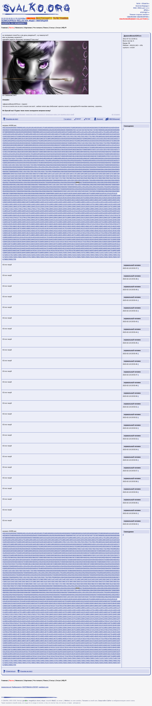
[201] (59, 138)
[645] (44, 169)
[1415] (54, 228)
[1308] (41, 220)
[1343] (82, 222)
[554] (63, 162)
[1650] (59, 248)
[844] (70, 182)
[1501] (91, 235)
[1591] (27, 244)
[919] (110, 187)
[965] (44, 191)
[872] (55, 184)
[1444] (68, 231)
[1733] (82, 255)
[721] (88, 173)
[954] (4, 191)
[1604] (86, 244)
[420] (41, 154)
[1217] (100, 211)
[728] (114, 173)
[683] (66, 171)
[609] (30, 167)
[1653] (72, 248)
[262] (48, 143)
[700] (11, 173)
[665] (118, 169)
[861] (15, 184)
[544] (26, 162)
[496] (85, 158)
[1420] (77, 228)
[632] (114, 167)
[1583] (109, 241)
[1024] (50, 195)
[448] (26, 156)
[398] (77, 151)
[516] (41, 160)
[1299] (118, 217)
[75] (87, 130)
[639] (22, 169)
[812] (70, 180)
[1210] (68, 211)
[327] (52, 147)
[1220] (113, 211)
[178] (92, 136)
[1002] (65, 193)
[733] (15, 176)
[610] (34, 167)
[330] (63, 147)
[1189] (91, 209)
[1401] (109, 226)
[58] (40, 130)
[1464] (41, 233)
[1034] (95, 195)
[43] (115, 127)
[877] (74, 184)
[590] (77, 165)
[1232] (50, 213)
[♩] (14, 18)
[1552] (86, 239)
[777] (59, 178)
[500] (99, 158)
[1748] (32, 257)
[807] (52, 180)
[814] (77, 180)
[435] (96, 154)
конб (72, 114)
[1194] (113, 209)
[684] (70, 171)
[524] (70, 160)
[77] (93, 130)
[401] (88, 151)
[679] (52, 171)
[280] (114, 143)
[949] (103, 189)
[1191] (100, 209)
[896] (26, 187)
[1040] (4, 198)
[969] (59, 191)
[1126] (41, 204)
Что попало (37, 28)
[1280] (32, 217)
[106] (62, 132)
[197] (44, 138)
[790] (107, 178)
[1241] (91, 213)
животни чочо (31, 114)
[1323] (109, 220)
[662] (107, 169)
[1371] (91, 224)
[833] (30, 182)
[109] (73, 132)
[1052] (59, 198)
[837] (44, 182)
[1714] (113, 252)
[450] (34, 156)
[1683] (91, 250)
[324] (41, 147)
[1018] (23, 195)
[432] (85, 154)
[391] (52, 151)
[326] (48, 147)
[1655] (82, 248)
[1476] (95, 233)
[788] (99, 178)
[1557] (109, 239)
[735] (22, 176)
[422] (48, 154)
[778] (63, 178)
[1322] (104, 220)
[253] (15, 143)
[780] (70, 178)
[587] (66, 165)
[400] (85, 151)
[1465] (45, 233)
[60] (45, 130)
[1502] (95, 235)
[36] (95, 127)
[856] (114, 182)
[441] (118, 154)
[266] (63, 143)
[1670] (32, 250)
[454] (48, 156)
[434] (92, 154)
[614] (48, 167)
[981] (103, 191)
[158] (19, 136)
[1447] (82, 231)
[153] (118, 134)
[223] (22, 141)
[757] (103, 176)
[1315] (72, 220)
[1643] (27, 248)
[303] (81, 145)
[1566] (32, 241)
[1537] (18, 239)
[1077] (54, 200)
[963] (37, 191)
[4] (9, 18)
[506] (4, 160)
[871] (52, 184)
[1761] (91, 257)
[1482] (4, 235)
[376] (114, 149)
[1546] (59, 239)
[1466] (50, 233)
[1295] (100, 217)
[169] (59, 136)
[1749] (36, 257)
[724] (99, 173)
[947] (96, 189)
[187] (8, 138)
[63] (54, 130)
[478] (19, 158)
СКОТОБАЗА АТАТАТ (30, 687)
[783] (81, 178)
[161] (30, 136)
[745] (59, 176)
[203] (66, 138)
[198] (48, 138)
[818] (92, 180)
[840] (55, 182)
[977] (88, 191)
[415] (22, 154)
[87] (3, 132)
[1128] (50, 204)
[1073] (36, 200)
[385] (30, 151)
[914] (92, 187)
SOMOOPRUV (8, 20)
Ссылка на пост (12, 119)
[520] (55, 160)
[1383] (27, 226)
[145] (88, 134)
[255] (22, 143)
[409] (118, 151)
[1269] (100, 215)
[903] (52, 187)
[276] (99, 143)
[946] (92, 189)
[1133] (72, 204)
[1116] (113, 202)
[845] (74, 182)
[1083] (82, 200)
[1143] (118, 204)
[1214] (86, 211)
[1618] (32, 246)
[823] (110, 180)
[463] (81, 156)
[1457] (9, 233)
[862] (19, 184)
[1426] (104, 228)
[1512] (23, 237)
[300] (70, 145)
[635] (8, 169)
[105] (59, 132)
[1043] (18, 198)
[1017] (18, 195)
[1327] (9, 222)
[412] (11, 154)
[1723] (36, 255)
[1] (2, 18)
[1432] (14, 231)
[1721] (27, 255)
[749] (74, 176)
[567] (110, 162)
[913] (88, 187)
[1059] (91, 198)
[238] (77, 141)
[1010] (101, 193)
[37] (98, 127)
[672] (26, 171)
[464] (85, 156)
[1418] (68, 228)
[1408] (23, 228)
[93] (20, 132)
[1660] (104, 248)
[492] (70, 158)
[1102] (50, 202)
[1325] (118, 220)
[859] (8, 184)
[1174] (23, 209)
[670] (19, 171)
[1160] (77, 206)
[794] (4, 180)
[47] (9, 130)
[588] (70, 165)
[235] (66, 141)
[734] (19, 176)
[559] (81, 162)
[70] (73, 130)
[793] (118, 178)
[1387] (45, 226)
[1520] (59, 237)
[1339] (63, 222)
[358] (48, 149)
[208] (85, 138)
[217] (118, 138)
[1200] (23, 211)
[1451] (100, 231)
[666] (4, 171)
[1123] (27, 204)
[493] (74, 158)
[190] (19, 138)
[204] (70, 138)
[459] (66, 156)
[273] (88, 143)
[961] (30, 191)
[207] (81, 138)
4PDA (146, 10)
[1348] (104, 222)
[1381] (18, 226)
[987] (8, 193)
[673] (30, 171)
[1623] (54, 246)
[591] (81, 165)
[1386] (41, 226)
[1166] (104, 206)
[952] (114, 189)
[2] (5, 18)
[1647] (45, 248)
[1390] (59, 226)
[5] (12, 18)
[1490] (41, 235)
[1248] (4, 215)
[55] (31, 130)
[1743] (9, 257)
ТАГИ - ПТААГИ (142, 3)
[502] (107, 158)
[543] (22, 162)
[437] (103, 154)
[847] (81, 182)
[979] (96, 191)
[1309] (45, 220)
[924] (11, 189)
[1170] (4, 209)
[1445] (72, 231)
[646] (48, 169)
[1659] (100, 248)
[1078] (59, 200)
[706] (34, 173)
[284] (11, 145)
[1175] (27, 209)
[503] (110, 158)
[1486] (23, 235)
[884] (99, 184)
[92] (17, 132)
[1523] (72, 237)
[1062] (104, 198)
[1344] (86, 222)
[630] (107, 167)
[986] (4, 193)
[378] (4, 151)
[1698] (41, 252)
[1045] (27, 198)
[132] (41, 134)
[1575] (72, 241)
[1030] (77, 195)
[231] (52, 141)
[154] (4, 136)
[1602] (77, 244)
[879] (81, 184)
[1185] (72, 209)
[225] (30, 141)
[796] (11, 180)
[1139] (100, 204)
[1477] (100, 233)
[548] (41, 162)
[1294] (95, 217)
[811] (66, 180)
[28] (73, 127)
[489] (59, 158)
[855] (110, 182)
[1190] (95, 209)
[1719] (18, 255)
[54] (29, 130)
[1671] (36, 250)
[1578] (86, 241)
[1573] (63, 241)
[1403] (118, 226)
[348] (11, 149)
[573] (15, 165)
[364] (70, 149)
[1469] (63, 233)
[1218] (104, 211)
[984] (114, 191)
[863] (22, 184)
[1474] (86, 233)
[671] (22, 171)
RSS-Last (141, 8)
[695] (110, 171)
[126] (19, 134)
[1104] (59, 202)
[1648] (50, 248)
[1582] (104, 241)
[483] (37, 158)
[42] (112, 127)
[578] (34, 165)
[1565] (27, 241)
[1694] (23, 252)
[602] (4, 167)
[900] (41, 187)
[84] (112, 130)
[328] (55, 147)
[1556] (104, 239)
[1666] (14, 250)
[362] (63, 149)
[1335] (45, 222)
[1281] (36, 217)
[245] (103, 141)
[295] (52, 145)
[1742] (4, 257)
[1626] (68, 246)
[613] (44, 167)
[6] (15, 127)
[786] (92, 178)
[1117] (118, 202)
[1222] (4, 213)
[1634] (104, 246)
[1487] (27, 235)
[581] (44, 165)
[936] (55, 189)
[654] (77, 169)
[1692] (14, 252)
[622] (77, 167)
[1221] (118, 211)
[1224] (14, 213)
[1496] (68, 235)
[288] (26, 145)
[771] (37, 178)
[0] (3, 127)
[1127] (45, 204)
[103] (51, 132)
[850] (92, 182)
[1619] (36, 246)
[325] (44, 147)
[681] (59, 171)
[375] (110, 149)
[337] (88, 147)
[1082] (77, 200)
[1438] (41, 231)
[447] (22, 156)
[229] (44, 141)
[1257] (45, 215)
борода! (100, 119)
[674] (34, 171)
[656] (85, 169)
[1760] (86, 257)
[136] (55, 134)
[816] (85, 180)
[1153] (45, 206)
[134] (48, 134)
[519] (52, 160)
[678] (48, 171)
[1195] (118, 209)
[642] (34, 169)
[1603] (82, 244)
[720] (85, 173)
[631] (110, 167)
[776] (55, 178)
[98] (34, 132)
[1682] (86, 250)
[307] (96, 145)
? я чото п (67, 119)
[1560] (4, 241)
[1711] (100, 252)
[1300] (4, 220)
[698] (4, 173)
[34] (90, 127)
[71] (76, 130)
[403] (96, 151)
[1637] (118, 246)
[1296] (104, 217)
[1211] (72, 211)
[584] (55, 165)
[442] (4, 156)
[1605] (91, 244)
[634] (4, 169)
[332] (70, 147)
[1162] (86, 206)
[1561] (9, 241)
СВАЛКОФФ (131, 17)
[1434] (23, 231)
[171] (66, 136)
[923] (8, 189)
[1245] (109, 213)
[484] (41, 158)
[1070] (23, 200)
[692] (99, 171)
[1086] (95, 200)
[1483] (9, 235)
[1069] (18, 200)
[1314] (68, 220)
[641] (30, 169)
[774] (48, 178)
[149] (103, 134)
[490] (63, 158)
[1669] (27, 250)
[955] (8, 191)
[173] (74, 136)
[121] (117, 132)
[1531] (109, 237)
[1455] (118, 231)
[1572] (59, 241)
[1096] (23, 202)
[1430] (4, 231)
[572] (11, 165)
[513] (30, 160)
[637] (15, 169)
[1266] (86, 215)
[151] (110, 134)
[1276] (14, 217)
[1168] (113, 206)
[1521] (63, 237)
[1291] (82, 217)
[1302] (14, 220)
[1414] (50, 228)
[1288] (68, 217)
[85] (115, 130)
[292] (41, 145)
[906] (63, 187)
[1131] (63, 204)
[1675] (54, 250)
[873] (59, 184)
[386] (34, 151)
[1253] (27, 215)
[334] (77, 147)
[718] (77, 173)
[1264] (77, 215)
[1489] (36, 235)
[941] (74, 189)
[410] (4, 154)
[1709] (91, 252)
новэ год (56, 114)
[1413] (45, 228)
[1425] (100, 228)
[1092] (4, 202)
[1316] (77, 220)
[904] (55, 187)
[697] (118, 171)
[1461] (27, 233)
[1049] (45, 198)
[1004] (74, 193)
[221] (15, 141)
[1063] (109, 198)
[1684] (95, 250)
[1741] (118, 255)
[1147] (18, 206)
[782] (77, 178)
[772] (41, 178)
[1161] (82, 206)
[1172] (14, 209)
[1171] (9, 209)
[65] (59, 130)
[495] (81, 158)
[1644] (32, 248)
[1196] (4, 211)
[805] (44, 180)
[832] (26, 182)
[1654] (77, 248)
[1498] (77, 235)
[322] (34, 147)
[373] (103, 149)
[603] (8, 167)
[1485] (18, 235)
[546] (34, 162)
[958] (19, 191)
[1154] (50, 206)
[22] (56, 127)
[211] (96, 138)
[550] (48, 162)
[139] (66, 134)
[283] (8, 145)
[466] (92, 156)
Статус (52, 28)
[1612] (4, 246)
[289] (30, 145)
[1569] (45, 241)
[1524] (77, 237)
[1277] (18, 217)
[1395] (82, 226)
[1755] (63, 257)
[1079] (63, 200)
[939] (66, 189)
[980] (99, 191)
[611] (37, 167)
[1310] (50, 220)
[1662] (113, 248)
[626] (92, 167)
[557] (74, 162)
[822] (107, 180)
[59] (42, 130)
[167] (52, 136)
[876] (70, 184)
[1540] (32, 239)
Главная (4, 28)
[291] (37, 145)
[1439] (45, 231)
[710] (48, 173)
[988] (11, 193)
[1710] (95, 252)
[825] (118, 180)
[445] (15, 156)
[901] (44, 187)
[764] (11, 178)
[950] (107, 189)
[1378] (4, 226)
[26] (67, 127)
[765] (15, 178)
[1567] (36, 241)
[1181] (54, 209)
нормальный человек (132, 265)
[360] (55, 149)
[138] (63, 134)
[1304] (23, 220)
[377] (118, 149)
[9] (21, 127)
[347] (8, 149)
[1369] (82, 224)
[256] (26, 143)
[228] (41, 141)
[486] (48, 158)
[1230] (41, 213)
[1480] (113, 233)
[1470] (68, 233)
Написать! (19, 28)
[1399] (100, 226)
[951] (110, 189)
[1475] (91, 233)
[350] (19, 149)
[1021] (36, 195)
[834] (34, 182)
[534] (107, 160)
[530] (92, 160)
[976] (85, 191)
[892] (11, 187)
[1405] (9, 228)
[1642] (23, 248)
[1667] (18, 250)
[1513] (27, 237)
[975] (81, 191)
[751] (81, 176)
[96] (29, 132)
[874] (63, 184)
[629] (103, 167)
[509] (15, 160)
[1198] (14, 211)
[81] (104, 130)
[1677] (63, 250)
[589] (74, 165)
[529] (88, 160)
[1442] (59, 231)
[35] (92, 127)
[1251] (18, 215)
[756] (99, 176)
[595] (96, 165)
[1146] (14, 206)
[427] (66, 154)
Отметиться (10, 671)
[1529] (100, 237)
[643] (37, 169)
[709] (44, 173)
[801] (30, 180)
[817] (88, 180)
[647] (52, 169)
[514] (34, 160)
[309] (103, 145)
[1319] (91, 220)
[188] (11, 138)
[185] (118, 136)
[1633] (100, 246)
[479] (22, 158)
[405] (103, 151)
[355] (37, 149)
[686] (77, 171)
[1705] (72, 252)
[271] (81, 143)
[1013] (115, 193)
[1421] (82, 228)
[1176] (32, 209)
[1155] (54, 206)
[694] (107, 171)
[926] (19, 189)
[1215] (91, 211)
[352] (26, 149)
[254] (19, 143)
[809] (59, 180)
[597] (103, 165)
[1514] (32, 237)
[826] (4, 182)
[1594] (41, 244)
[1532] (113, 237)
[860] (11, 184)
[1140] (104, 204)
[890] (4, 187)
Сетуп (58, 28)
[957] (15, 191)
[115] (95, 132)
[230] (48, 141)
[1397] (91, 226)
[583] (52, 165)
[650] (63, 169)
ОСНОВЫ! (22, 18)
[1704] (68, 252)
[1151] (36, 206)
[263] (52, 143)
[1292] (86, 217)
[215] (110, 138)
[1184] (68, 209)
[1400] (104, 226)
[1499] (82, 235)
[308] (99, 145)
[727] (110, 173)
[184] (114, 136)
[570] (4, 165)
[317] (15, 147)
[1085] (91, 200)
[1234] (59, 213)
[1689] (118, 250)
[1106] (68, 202)
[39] (104, 127)
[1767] (118, 257)
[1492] (50, 235)
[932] (41, 189)
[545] (30, 162)
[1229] (36, 213)
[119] (110, 132)
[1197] (9, 211)
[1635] (109, 246)
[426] (63, 154)
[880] (85, 184)
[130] (34, 134)
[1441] (54, 231)
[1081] (72, 200)
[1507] (118, 235)
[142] (77, 134)
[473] (118, 156)
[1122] (23, 204)
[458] (63, 156)
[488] (55, 158)
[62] (51, 130)
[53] (26, 130)
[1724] (41, 255)
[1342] (77, 222)
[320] (26, 147)
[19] (48, 127)
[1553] (91, 239)
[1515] (36, 237)
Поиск (45, 28)
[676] (41, 171)
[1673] (45, 250)
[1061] (100, 198)
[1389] (54, 226)
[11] (25, 127)
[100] (40, 132)
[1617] (27, 246)
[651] (66, 169)
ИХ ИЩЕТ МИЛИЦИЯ (36, 20)
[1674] (50, 250)
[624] (85, 167)
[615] (52, 167)
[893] (15, 187)
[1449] (91, 231)
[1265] (82, 215)
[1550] (77, 239)
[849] (88, 182)
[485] (44, 158)
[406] (107, 151)
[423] (52, 154)
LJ (147, 8)
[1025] (54, 195)
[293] (44, 145)
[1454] (113, 231)
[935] (52, 189)
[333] (74, 147)
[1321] (100, 220)
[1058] (86, 198)
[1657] (91, 248)
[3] (7, 18)
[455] (52, 156)
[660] (99, 169)
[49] (15, 130)
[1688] (113, 250)
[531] (96, 160)
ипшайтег (13, 114)
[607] (22, 167)
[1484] (14, 235)
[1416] (59, 228)
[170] (63, 136)
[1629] (82, 246)
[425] (59, 154)
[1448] (86, 231)
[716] (70, 173)
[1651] (63, 248)
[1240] (86, 213)
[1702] (59, 252)
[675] (37, 171)
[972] (70, 191)
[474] (4, 158)
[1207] (54, 211)
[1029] (72, 195)
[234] (63, 141)
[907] (66, 187)
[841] (59, 182)
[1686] (104, 250)
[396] (70, 151)
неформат (22, 114)
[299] (66, 145)
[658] (92, 169)
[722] (92, 173)
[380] (11, 151)
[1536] (14, 239)
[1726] (50, 255)
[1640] (14, 248)
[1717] (9, 255)
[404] (99, 151)
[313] (118, 145)
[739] (37, 176)
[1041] (9, 198)
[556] (70, 162)
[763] (8, 178)
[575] (22, 165)
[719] (81, 173)
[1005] (78, 193)
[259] (37, 143)
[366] (77, 149)
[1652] (68, 248)
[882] (92, 184)
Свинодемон (129, 126)
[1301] (9, 220)
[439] (110, 154)
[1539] (27, 239)
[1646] (41, 248)
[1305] (27, 220)
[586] (63, 165)
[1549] (72, 239)
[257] (30, 143)
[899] (37, 187)
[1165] (100, 206)
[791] (110, 178)
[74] (84, 130)
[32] (84, 127)
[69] (70, 130)
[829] (15, 182)
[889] (118, 184)
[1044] (23, 198)
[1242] (95, 213)
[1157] (63, 206)
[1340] (68, 222)
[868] (41, 184)
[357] (44, 149)
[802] (34, 180)
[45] (3, 130)
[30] (78, 127)
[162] (34, 136)
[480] (26, 158)
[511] (22, 160)
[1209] (63, 211)
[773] (44, 178)
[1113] (100, 202)
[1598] (59, 244)
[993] (30, 193)
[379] (8, 151)
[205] (74, 138)
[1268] (95, 215)
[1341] (72, 222)
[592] (85, 165)
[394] (63, 151)
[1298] (113, 217)
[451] (37, 156)
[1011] (106, 193)
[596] (99, 165)
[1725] (45, 255)
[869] (44, 184)
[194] (34, 138)
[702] (19, 173)
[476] (11, 158)
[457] (59, 156)
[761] (118, 176)
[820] (99, 180)
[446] (19, 156)
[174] (77, 136)
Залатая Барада (141, 6)
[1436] (32, 231)
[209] (88, 138)
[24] (62, 127)
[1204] (41, 211)
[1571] (54, 241)
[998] (48, 193)
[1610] (113, 244)
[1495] (63, 235)
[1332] (32, 222)
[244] (99, 141)
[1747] (27, 257)
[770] (34, 178)
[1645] (36, 248)
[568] (114, 162)
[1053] (63, 198)
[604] (11, 167)
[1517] (45, 237)
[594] (92, 165)
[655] (81, 169)
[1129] (54, 204)
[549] (44, 162)
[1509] (9, 237)
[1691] (9, 252)
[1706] (77, 252)
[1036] (104, 195)
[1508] (4, 237)
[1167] (109, 206)
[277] (103, 143)
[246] (107, 141)
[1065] (118, 198)
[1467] (54, 233)
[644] (41, 169)
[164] (41, 136)
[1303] (18, 220)
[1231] (45, 213)
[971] (66, 191)
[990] (19, 193)
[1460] (23, 233)
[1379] (9, 226)
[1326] (4, 222)
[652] (70, 169)
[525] (74, 160)
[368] (85, 149)
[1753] (54, 257)
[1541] (36, 239)
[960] (26, 191)
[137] (59, 134)
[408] (114, 151)
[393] (59, 151)
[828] (11, 182)
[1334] (41, 222)
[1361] (45, 224)
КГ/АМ (88, 119)
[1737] (100, 255)
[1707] (82, 252)
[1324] (113, 220)
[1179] (45, 209)
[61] (48, 130)
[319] (22, 147)
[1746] (23, 257)
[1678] (68, 250)
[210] (92, 138)
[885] (103, 184)
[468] (99, 156)
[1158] (68, 206)
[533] (103, 160)
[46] (6, 130)
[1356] (23, 224)
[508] (11, 160)
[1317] (82, 220)
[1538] (23, 239)
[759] (110, 176)
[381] (15, 151)
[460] (70, 156)
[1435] (27, 231)
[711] (52, 173)
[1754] (59, 257)
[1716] (4, 255)
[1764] (104, 257)
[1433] (18, 231)
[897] (30, 187)
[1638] (4, 248)
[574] (19, 165)
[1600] (68, 244)
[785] (88, 178)
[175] (81, 136)
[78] (96, 130)
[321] (30, 147)
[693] (103, 171)
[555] (66, 162)
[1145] (9, 206)
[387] (37, 151)
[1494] (59, 235)
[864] (26, 184)
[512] (26, 160)
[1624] (59, 246)
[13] (31, 127)
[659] (96, 169)
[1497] (72, 235)
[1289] (72, 217)
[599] (110, 165)
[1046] (32, 198)
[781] (74, 178)
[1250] (14, 215)
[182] (107, 136)
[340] (99, 147)
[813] (74, 180)
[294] (48, 145)
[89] (9, 132)
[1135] (82, 204)
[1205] (45, 211)
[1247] (118, 213)
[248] (114, 141)
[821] (103, 180)
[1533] (118, 237)
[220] (11, 141)
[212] (99, 138)
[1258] (50, 215)
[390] (48, 151)
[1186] (77, 209)
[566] (107, 162)
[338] (92, 147)
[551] (52, 162)
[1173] (18, 209)
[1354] (14, 224)
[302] (77, 145)
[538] (4, 162)
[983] (110, 191)
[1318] (86, 220)
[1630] (86, 246)
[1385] (36, 226)
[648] (55, 169)
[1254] (32, 215)
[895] (22, 187)
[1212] (77, 211)
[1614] (14, 246)
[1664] (4, 250)
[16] (39, 127)
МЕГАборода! (114, 119)
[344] (114, 147)
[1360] (41, 224)
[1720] (23, 255)
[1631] (91, 246)
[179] (96, 136)
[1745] (18, 257)
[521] (59, 160)
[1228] (32, 213)
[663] (110, 169)
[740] (41, 176)
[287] (22, 145)
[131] (37, 134)
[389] (44, 151)
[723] (96, 173)
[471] (110, 156)
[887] (110, 184)
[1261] (63, 215)
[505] (118, 158)
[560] (85, 162)
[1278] (23, 217)
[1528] (95, 237)
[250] (4, 143)
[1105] (63, 202)
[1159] (72, 206)
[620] (70, 167)
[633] (118, 167)
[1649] (54, 248)
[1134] (77, 204)
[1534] (4, 239)
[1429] (118, 228)
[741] (44, 176)
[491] (66, 158)
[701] (15, 173)
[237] (74, 141)
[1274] (4, 217)
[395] (66, 151)
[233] (59, 141)
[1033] (91, 195)
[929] (30, 189)
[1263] (72, 215)
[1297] (109, 217)
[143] (81, 134)
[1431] (9, 231)
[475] (8, 158)
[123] (8, 134)
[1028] (68, 195)
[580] (41, 165)
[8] (19, 127)
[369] (88, 149)
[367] (81, 149)
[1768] (4, 259)
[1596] (50, 244)
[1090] (113, 200)
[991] (22, 193)
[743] (52, 176)
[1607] (100, 244)
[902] (48, 187)
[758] (107, 176)
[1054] (68, 198)
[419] (37, 154)
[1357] (27, 224)
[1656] (86, 248)
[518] (48, 160)
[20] (50, 127)
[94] (23, 132)
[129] (30, 134)
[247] (110, 141)
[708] (41, 173)
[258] (34, 143)
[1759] (82, 257)
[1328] (14, 222)
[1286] (59, 217)
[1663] (118, 248)
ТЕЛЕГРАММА (60, 18)
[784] (85, 178)
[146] (92, 134)
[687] (81, 171)
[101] (44, 132)
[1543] (45, 239)
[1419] (72, 228)
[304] (85, 145)
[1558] (113, 239)
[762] (4, 178)
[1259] (54, 215)
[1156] (59, 206)
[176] (85, 136)
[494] (77, 158)
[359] (52, 149)
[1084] (86, 200)
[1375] (109, 224)
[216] (114, 138)
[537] (118, 160)
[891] (8, 187)
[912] (85, 187)
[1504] (104, 235)
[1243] (100, 213)
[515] (37, 160)
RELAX (21, 20)
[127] (22, 134)
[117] (103, 132)
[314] (4, 147)
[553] (59, 162)
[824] (114, 180)
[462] (77, 156)
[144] (85, 134)
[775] (52, 178)
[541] (15, 162)
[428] (70, 154)
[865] (30, 184)
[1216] (95, 211)
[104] (55, 132)
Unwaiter (132, 47)
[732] (11, 176)
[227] (37, 141)
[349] (15, 149)
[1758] (77, 257)
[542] (19, 162)
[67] (65, 130)
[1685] (100, 250)
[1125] (36, 204)
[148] (99, 134)
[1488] (32, 235)
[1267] (91, 215)
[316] (11, 147)
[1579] (91, 241)
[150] (107, 134)
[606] (19, 167)
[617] (59, 167)
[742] (48, 176)
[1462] (32, 233)
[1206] (50, 211)
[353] (30, 149)
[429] (74, 154)
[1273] (118, 215)
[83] (109, 130)
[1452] (104, 231)
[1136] (86, 204)
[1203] (36, 211)
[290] (34, 145)
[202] (63, 138)
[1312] (59, 220)
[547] (37, 162)
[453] (44, 156)
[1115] (109, 202)
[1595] (45, 244)
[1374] (104, 224)
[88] (6, 132)
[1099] (36, 202)
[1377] (118, 224)
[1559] (118, 239)
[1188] (86, 209)
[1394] (77, 226)
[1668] (23, 250)
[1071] (27, 200)
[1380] (14, 226)
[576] (26, 165)
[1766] (113, 257)
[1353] (9, 224)
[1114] (104, 202)
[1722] (32, 255)
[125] (15, 134)
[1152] (41, 206)
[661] (103, 169)
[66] (62, 130)
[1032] (86, 195)
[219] (8, 141)
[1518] (50, 237)
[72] (79, 130)
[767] (22, 178)
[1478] (104, 233)
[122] (4, 134)
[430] (77, 154)
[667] (8, 171)
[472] (114, 156)
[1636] (113, 246)
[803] (37, 180)
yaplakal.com (43, 687)
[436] (99, 154)
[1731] (72, 255)
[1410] (32, 228)
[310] (107, 145)
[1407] (18, 228)
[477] (15, 158)
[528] (85, 160)
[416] (26, 154)
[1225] (18, 213)
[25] (64, 127)
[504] (114, 158)
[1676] (59, 250)
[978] (92, 191)
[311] (110, 145)
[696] (114, 171)
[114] (92, 132)
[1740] (113, 255)
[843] (66, 182)
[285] (15, 145)
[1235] (63, 213)
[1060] (95, 198)
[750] (77, 176)
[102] (48, 132)
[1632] (95, 246)
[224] (26, 141)
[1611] (118, 244)
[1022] (41, 195)
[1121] (18, 204)
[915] (96, 187)
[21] (53, 127)
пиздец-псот (65, 114)
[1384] (32, 226)
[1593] (36, 244)
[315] (8, 147)
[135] (52, 134)
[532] (99, 160)
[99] (37, 132)
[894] (19, 187)
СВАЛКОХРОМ (142, 17)
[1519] (54, 237)
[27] (70, 127)
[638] (19, 169)
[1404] (4, 228)
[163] (37, 136)
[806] (48, 180)
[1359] (36, 224)
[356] (41, 149)
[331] (66, 147)
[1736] (95, 255)
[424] (55, 154)
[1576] (77, 241)
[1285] (54, 217)
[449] (30, 156)
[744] (55, 176)
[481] (30, 158)
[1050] (50, 198)
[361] (59, 149)
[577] (30, 165)
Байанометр (17, 687)
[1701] (54, 252)
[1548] (68, 239)
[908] (70, 187)
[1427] (109, 228)
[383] (22, 151)
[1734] (86, 255)
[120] (114, 132)
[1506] (113, 235)
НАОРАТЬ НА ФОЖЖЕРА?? (14, 23)
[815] (81, 180)
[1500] (86, 235)
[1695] (27, 252)
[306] (92, 145)
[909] (74, 187)
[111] (81, 132)
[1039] (118, 195)
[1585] (118, 241)
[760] (114, 176)
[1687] (109, 250)
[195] (37, 138)
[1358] (32, 224)
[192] (26, 138)
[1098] (32, 202)
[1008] (92, 193)
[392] (55, 151)
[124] (11, 134)
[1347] (100, 222)
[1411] (36, 228)
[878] (77, 184)
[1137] (91, 204)
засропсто (41, 114)
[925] (15, 189)
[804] (41, 180)
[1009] (97, 193)
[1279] (27, 217)
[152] (114, 134)
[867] (37, 184)
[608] (26, 167)
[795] (8, 180)
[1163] (91, 206)
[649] (59, 169)
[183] (110, 136)
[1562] (14, 241)
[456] (55, 156)
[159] (22, 136)
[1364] (59, 224)
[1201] (27, 211)
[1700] (50, 252)
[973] (74, 191)
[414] (19, 154)
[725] (103, 173)
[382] (19, 151)
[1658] (95, 248)
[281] (118, 143)
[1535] (9, 239)
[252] (11, 143)
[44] (117, 127)
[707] (37, 173)
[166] (48, 136)
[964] (41, 191)
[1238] (77, 213)
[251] (8, 143)
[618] (63, 167)
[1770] (14, 259)
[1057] (82, 198)
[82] (107, 130)
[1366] (68, 224)
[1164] (95, 206)
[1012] (110, 193)
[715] (66, 173)
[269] (74, 143)
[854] (107, 182)
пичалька (49, 114)
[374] (107, 149)
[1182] (59, 209)
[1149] (27, 206)
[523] (66, 160)
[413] (15, 154)
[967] (52, 191)
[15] (37, 127)
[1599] (63, 244)
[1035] (100, 195)
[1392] (68, 226)
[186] (4, 138)
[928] (26, 189)
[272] (85, 143)
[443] (8, 156)
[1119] (9, 204)
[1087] (100, 200)
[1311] (54, 220)
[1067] (9, 200)
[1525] (82, 237)
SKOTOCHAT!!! (44, 18)
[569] (118, 162)
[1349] (109, 222)
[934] (48, 189)
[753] (88, 176)
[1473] (82, 233)
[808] (55, 180)
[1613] (9, 246)
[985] (118, 191)
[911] (81, 187)
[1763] (100, 257)
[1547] (63, 239)
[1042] (14, 198)
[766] (19, 178)
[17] (42, 127)
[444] (11, 156)
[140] (70, 134)
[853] (103, 182)
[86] (118, 130)
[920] (114, 187)
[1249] (9, 215)
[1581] (100, 241)
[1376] (113, 224)
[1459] (18, 233)
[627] (96, 167)
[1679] (72, 250)
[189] (15, 138)
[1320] (95, 220)
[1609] (109, 244)
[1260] (59, 215)
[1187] (82, 209)
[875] (66, 184)
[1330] (23, 222)
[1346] (95, 222)
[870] (48, 184)
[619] (66, 167)
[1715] (118, 252)
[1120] (14, 204)
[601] (118, 165)
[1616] (23, 246)
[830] (19, 182)
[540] (11, 162)
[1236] (68, 213)
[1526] (86, 237)
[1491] (45, 235)
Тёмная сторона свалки (139, 14)
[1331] (27, 222)
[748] (70, 176)
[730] (4, 176)
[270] (77, 143)
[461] (74, 156)
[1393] (72, 226)
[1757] (72, 257)
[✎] (16, 18)
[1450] (95, 231)
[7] (17, 127)
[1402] (113, 226)
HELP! (64, 28)
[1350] (113, 222)
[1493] (54, 235)
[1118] (4, 204)
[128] (26, 134)
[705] (30, 173)
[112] (84, 132)
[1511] (18, 237)
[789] (103, 178)
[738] (34, 176)
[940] (70, 189)
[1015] (9, 195)
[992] (26, 193)
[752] (85, 176)
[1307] (36, 220)
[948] (99, 189)
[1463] (36, 233)
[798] (19, 180)
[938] (63, 189)
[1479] (109, 233)
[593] (88, 165)
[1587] (9, 244)
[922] (4, 189)
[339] (96, 147)
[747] (66, 176)
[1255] (36, 215)
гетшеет (117, 114)
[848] (85, 182)
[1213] (82, 211)
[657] (88, 169)
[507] (8, 160)
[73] (82, 130)
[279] (110, 143)
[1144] (4, 206)
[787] (96, 178)
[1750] (41, 257)
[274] (92, 143)
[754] (92, 176)
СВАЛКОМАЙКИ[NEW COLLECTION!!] (133, 19)
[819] (96, 180)
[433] (88, 154)
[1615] (18, 246)
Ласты (11, 28)
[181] (103, 136)
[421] (44, 154)
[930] (34, 189)
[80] (101, 130)
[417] (30, 154)
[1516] (41, 237)
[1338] (59, 222)
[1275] (9, 217)
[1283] (45, 217)
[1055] (72, 198)
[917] (103, 187)
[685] (74, 171)
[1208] (59, 211)
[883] (96, 184)
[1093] (9, 202)
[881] (88, 184)
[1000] (56, 193)
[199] (52, 138)
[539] (8, 162)
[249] (118, 141)
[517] (44, 160)
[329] (59, 147)
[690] (92, 171)
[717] (74, 173)
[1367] (72, 224)
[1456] (4, 233)
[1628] (77, 246)
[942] (77, 189)
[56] (34, 130)
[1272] (113, 215)
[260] (41, 143)
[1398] (95, 226)
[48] (12, 130)
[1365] (63, 224)
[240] (85, 141)
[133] (44, 134)
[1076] (50, 200)
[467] (96, 156)
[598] (107, 165)
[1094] (14, 202)
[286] (19, 145)
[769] (30, 178)
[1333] (36, 222)
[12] (28, 127)
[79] (98, 130)
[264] (55, 143)
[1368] (77, 224)
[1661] (109, 248)
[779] (66, 178)
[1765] (109, 257)
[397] (74, 151)
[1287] (63, 217)
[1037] (109, 195)
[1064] (113, 198)
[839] (52, 182)
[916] (99, 187)
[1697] (36, 252)
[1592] (32, 244)
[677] (44, 171)
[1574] (68, 241)
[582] (48, 165)
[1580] (95, 241)
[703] (22, 173)
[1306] (32, 220)
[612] (41, 167)
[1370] (86, 224)
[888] (114, 184)
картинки (5, 114)
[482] (34, 158)
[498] (92, 158)
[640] (26, 169)
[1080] (68, 200)
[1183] (63, 209)
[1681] (82, 250)
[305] (88, 145)
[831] (22, 182)
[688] (85, 171)
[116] (99, 132)
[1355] (18, 224)
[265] (59, 143)
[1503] (100, 235)
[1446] (77, 231)
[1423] (91, 228)
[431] (81, 154)
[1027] (63, 195)
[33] (87, 127)
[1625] (63, 246)
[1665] (9, 250)
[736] (26, 176)
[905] (59, 187)
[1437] (36, 231)
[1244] (104, 213)
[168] (55, 136)
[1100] (41, 202)
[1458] (14, 233)
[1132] (68, 204)
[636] (11, 169)
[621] (74, 167)
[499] (96, 158)
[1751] (45, 257)
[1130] (59, 204)
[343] (110, 147)
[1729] (63, 255)
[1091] (118, 200)
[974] (77, 191)
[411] (8, 154)
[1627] (72, 246)
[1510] (14, 237)
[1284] (50, 217)
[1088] (104, 200)
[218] (4, 141)
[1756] (68, 257)
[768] (26, 178)
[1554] (95, 239)
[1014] (4, 195)
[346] (4, 149)
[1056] (77, 198)
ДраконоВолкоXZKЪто (132, 36)
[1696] (32, 252)
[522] (63, 160)
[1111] (91, 202)
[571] (8, 165)
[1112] (95, 202)
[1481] (118, 233)
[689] (88, 171)
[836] (41, 182)
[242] (92, 141)
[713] (59, 173)
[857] (118, 182)
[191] (22, 138)
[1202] (32, 211)
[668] (11, 171)
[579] (37, 165)
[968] (55, 191)
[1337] (54, 222)
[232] (55, 141)
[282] (4, 145)
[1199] (18, 211)
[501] (103, 158)
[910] (77, 187)
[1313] (63, 220)
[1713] (109, 252)
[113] (88, 132)
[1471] (72, 233)
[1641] (18, 248)
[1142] (113, 204)
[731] (8, 176)
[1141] (109, 204)
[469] (103, 156)
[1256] (41, 215)
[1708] (86, 252)
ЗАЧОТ (78, 119)
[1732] (77, 255)
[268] (70, 143)
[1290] (77, 217)
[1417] (63, 228)
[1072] (32, 200)
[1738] (104, 255)
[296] (55, 145)
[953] (118, 189)
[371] (96, 149)
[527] (81, 160)
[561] (88, 162)
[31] (81, 127)
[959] (22, 191)
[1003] (69, 193)
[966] (48, 191)
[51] (20, 130)
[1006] (83, 193)
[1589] (18, 244)
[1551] (82, 239)
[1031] (82, 195)
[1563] (18, 241)
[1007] (87, 193)
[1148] (23, 206)
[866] (34, 184)
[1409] (27, 228)
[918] (107, 187)
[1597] (54, 244)
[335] (81, 147)
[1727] (54, 255)
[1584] (113, 241)
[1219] (109, 211)
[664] (114, 169)
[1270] (104, 215)
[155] (8, 136)
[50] (17, 130)
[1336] (50, 222)
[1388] (50, 226)
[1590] (23, 244)
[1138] (95, 204)
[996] (41, 193)
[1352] (4, 224)
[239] (81, 141)
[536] (114, 160)
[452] (41, 156)
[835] (37, 182)
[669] (15, 171)
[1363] (54, 224)
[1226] (23, 213)
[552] (55, 162)
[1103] (54, 202)
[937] (59, 189)
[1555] (100, 239)
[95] (26, 132)
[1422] (86, 228)
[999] (52, 193)
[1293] (91, 217)
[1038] (113, 195)
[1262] (68, 215)
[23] (59, 127)
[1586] (4, 244)
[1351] (118, 222)
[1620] (41, 246)
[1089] (109, 200)
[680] (55, 171)
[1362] (50, 224)
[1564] (23, 241)
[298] (63, 145)
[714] (63, 173)
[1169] (118, 206)
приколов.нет (6, 687)
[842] (63, 182)
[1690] (4, 252)
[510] (19, 160)
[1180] (50, 209)
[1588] (14, 244)
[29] (76, 127)
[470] (107, 156)
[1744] (14, 257)
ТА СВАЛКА (30, 18)
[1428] (113, 228)
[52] (23, 130)
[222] (19, 141)
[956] (11, 191)
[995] (37, 193)
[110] (77, 132)
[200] (55, 138)
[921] (118, 187)
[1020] (32, 195)
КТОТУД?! (144, 12)
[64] (56, 130)
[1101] (45, 202)
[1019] (27, 195)
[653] (74, 169)
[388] (41, 151)
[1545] (54, 239)
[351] (22, 149)
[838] (48, 182)
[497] (88, 158)
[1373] (100, 224)
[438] (107, 154)
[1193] (109, 209)
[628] (99, 167)
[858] (4, 184)
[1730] (68, 255)
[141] (74, 134)
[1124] (32, 204)
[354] (34, 149)
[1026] (59, 195)
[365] (74, 149)
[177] (88, 136)
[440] (114, 154)
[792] (114, 178)
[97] (31, 132)
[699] (8, 173)
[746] (63, 176)
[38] (101, 127)
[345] (118, 147)
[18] (45, 127)
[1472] (77, 233)
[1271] (109, 215)
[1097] (27, 202)
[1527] (91, 237)
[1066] (4, 200)
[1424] (95, 228)
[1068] (14, 200)
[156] (11, 136)
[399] (81, 151)
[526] (77, 160)
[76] (90, 130)
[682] (63, 171)
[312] (114, 145)
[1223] (9, 213)
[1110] (86, 202)
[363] (66, 149)
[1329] (18, 222)
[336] (85, 147)
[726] (107, 173)
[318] (19, 147)
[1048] (41, 198)
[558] (77, 162)
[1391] (63, 226)
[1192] (104, 209)
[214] (107, 138)
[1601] (72, 244)
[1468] (59, 233)
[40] (106, 127)
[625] (88, 167)
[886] (107, 184)
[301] (74, 145)
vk (112, 114)
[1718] (14, 255)
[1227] (27, 213)
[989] (15, 193)
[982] (107, 191)
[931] (37, 189)
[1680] (77, 250)
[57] (37, 130)
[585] (59, 165)
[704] (26, 173)
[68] (68, 130)
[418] (34, 154)
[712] (55, 173)
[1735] (91, 255)
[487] (52, 158)
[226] (34, 141)
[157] (15, 136)
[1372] (95, 224)
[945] (88, 189)
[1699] (45, 252)
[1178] (41, 209)
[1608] (104, 244)
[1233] (54, 213)
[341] (103, 147)
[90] (12, 132)
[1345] (91, 222)
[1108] (77, 202)
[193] (30, 138)
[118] (106, 132)
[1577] (82, 241)
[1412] (41, 228)
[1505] (109, 235)
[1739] (109, 255)
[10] (23, 127)
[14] (34, 127)
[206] (77, 138)
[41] (109, 127)
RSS (135, 8)
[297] (59, 145)
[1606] (95, 244)
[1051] (54, 198)
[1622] (50, 246)
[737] (30, 176)
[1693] (18, 252)
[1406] (14, 228)
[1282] (41, 217)
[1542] (41, 239)
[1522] (68, 237)
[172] (70, 136)
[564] (99, 162)
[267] (66, 143)
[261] (44, 143)
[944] (85, 189)
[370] (92, 149)
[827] (8, 182)
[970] (63, 191)
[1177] (36, 209)
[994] (34, 193)
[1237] (72, 213)
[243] (96, 141)
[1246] (113, 213)
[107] (66, 132)
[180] (99, 136)
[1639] (9, 248)
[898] (34, 187)
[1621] (45, 246)
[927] (22, 189)
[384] (26, 151)
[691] (96, 171)
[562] (92, 162)
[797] (15, 180)
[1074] (41, 200)
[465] (88, 156)
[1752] (50, 257)
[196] (41, 138)
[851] (96, 182)
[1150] (32, 206)
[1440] (50, 231)
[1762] (95, 257)
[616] (55, 167)
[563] (96, 162)
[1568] (41, 241)
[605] (15, 167)
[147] (96, 134)
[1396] (86, 226)
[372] (99, 149)
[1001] (60, 193)
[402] (92, 151)
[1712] (104, 252)
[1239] (82, 213)
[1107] (72, 202)
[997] (44, 193)
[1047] (36, 198)
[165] (44, 136)
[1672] (41, 250)
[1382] (23, 226)
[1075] (45, 200)
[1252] (23, 215)
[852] (99, 182)
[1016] (14, 195)
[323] (37, 147)
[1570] (50, 241)
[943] (81, 189)
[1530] (104, 237)
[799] (22, 180)
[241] (88, 141)
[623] (81, 167)
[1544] (50, 239)
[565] (103, 162)
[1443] (63, 231)
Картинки (28, 28)
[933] (44, 189)
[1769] (9, 259)
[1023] (45, 195)
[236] (70, 141)
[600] (114, 165)
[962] (34, 191)
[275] (96, 143)
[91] (15, 132)
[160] (26, 136)
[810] (63, 180)
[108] (70, 132)
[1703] (63, 252)
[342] (107, 147)
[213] (103, 138)
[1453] (109, 231)
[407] (110, 151)
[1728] (59, 255)
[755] (96, 176)
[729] (118, 173)
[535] (110, 160)
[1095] (18, 202)
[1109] (82, 202)
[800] (26, 180)
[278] (107, 143)
